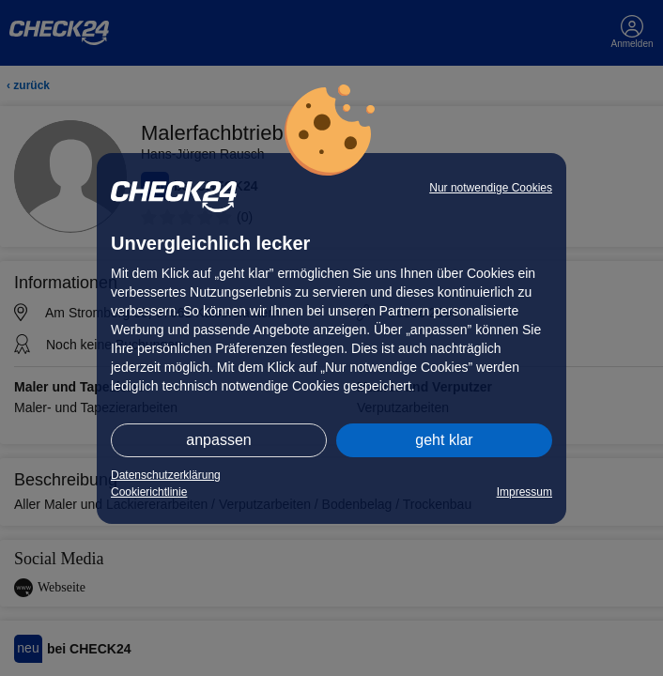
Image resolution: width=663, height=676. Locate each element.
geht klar (443, 440)
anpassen (218, 440)
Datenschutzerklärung (166, 475)
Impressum (524, 492)
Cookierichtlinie (149, 492)
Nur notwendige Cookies (490, 187)
